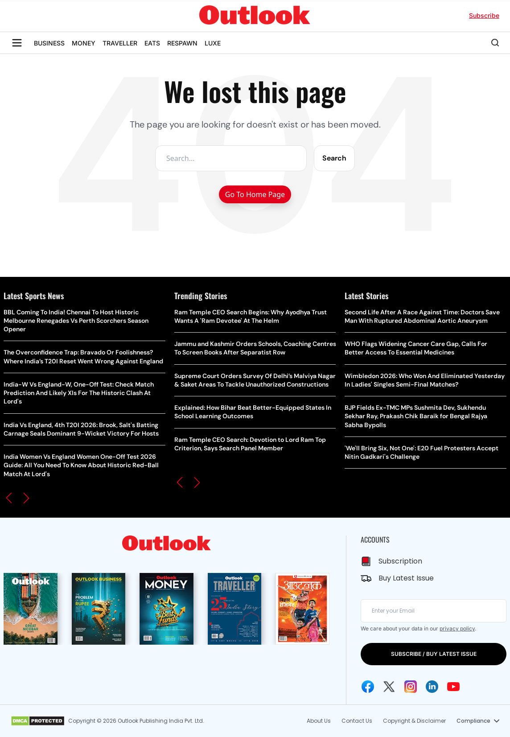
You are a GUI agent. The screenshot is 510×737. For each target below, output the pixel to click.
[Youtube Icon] (453, 686)
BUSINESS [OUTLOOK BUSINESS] (49, 43)
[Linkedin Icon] (432, 686)
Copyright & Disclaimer (414, 721)
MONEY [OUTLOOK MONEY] (83, 43)
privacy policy (457, 628)
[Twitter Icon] (389, 686)
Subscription (400, 561)
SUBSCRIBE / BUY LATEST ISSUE (434, 654)
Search (334, 158)
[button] (9, 498)
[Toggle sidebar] (17, 43)
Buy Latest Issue (406, 578)
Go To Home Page (255, 194)
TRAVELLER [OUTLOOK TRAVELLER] (120, 43)
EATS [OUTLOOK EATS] (152, 43)
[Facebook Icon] (368, 686)
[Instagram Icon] (410, 686)
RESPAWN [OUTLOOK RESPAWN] (182, 43)
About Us (319, 721)
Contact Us (356, 721)
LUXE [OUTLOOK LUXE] (213, 43)
